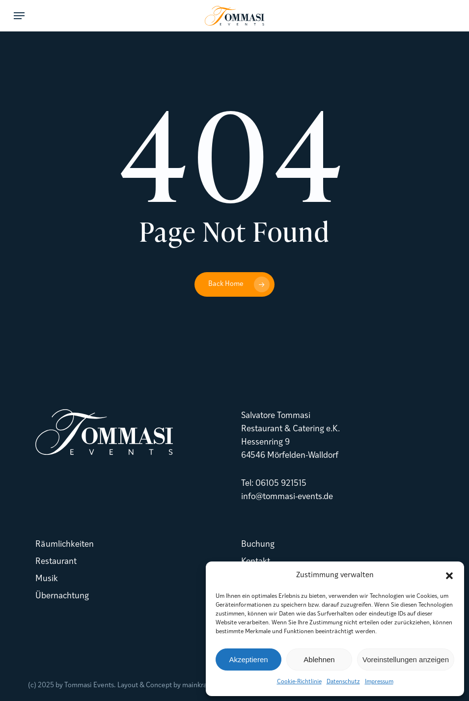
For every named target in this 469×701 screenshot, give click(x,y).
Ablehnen (318, 659)
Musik (46, 579)
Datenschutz (343, 682)
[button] (449, 576)
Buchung (258, 544)
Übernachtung (62, 596)
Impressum (379, 682)
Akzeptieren (248, 659)
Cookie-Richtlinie (299, 682)
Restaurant (56, 562)
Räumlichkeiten (64, 544)
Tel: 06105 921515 (273, 483)
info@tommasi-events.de (287, 497)
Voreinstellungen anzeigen (405, 659)
